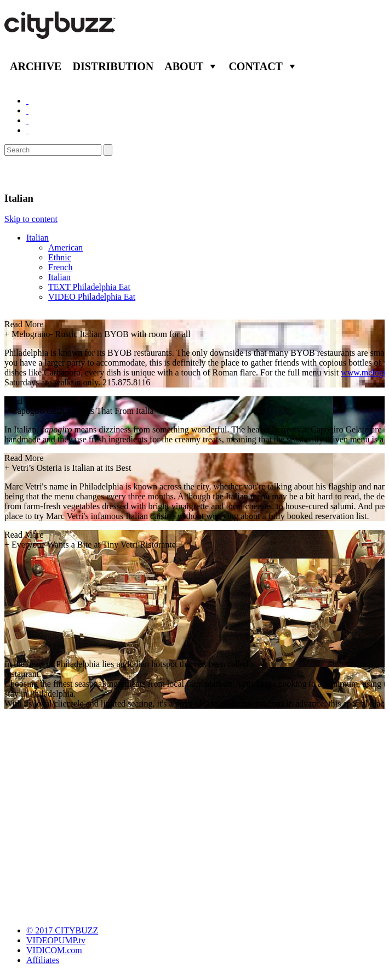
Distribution (112, 66)
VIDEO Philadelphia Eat (91, 296)
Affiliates (42, 960)
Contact (255, 66)
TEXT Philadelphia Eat (89, 287)
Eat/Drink (32, 174)
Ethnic (59, 257)
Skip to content (31, 219)
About (183, 66)
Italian (37, 237)
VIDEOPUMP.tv (55, 940)
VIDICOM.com (54, 950)
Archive (35, 66)
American (65, 247)
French (60, 267)
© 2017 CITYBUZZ (62, 930)
